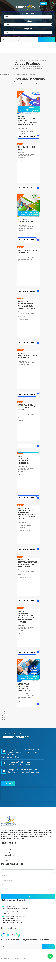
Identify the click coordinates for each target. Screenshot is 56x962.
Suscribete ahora (48, 947)
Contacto (5, 861)
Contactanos (8, 783)
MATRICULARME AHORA (27, 136)
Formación (21, 233)
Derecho (20, 160)
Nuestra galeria (7, 858)
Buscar (46, 40)
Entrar (43, 3)
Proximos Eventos (8, 855)
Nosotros (6, 852)
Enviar (28, 896)
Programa (28, 29)
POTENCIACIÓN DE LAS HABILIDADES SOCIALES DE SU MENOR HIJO (27, 356)
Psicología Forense (23, 530)
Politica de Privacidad (7, 958)
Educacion (21, 369)
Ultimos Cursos (7, 849)
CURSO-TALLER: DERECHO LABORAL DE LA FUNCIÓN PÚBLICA (27, 407)
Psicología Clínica (23, 264)
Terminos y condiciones (22, 958)
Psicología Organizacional (25, 577)
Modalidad (28, 21)
